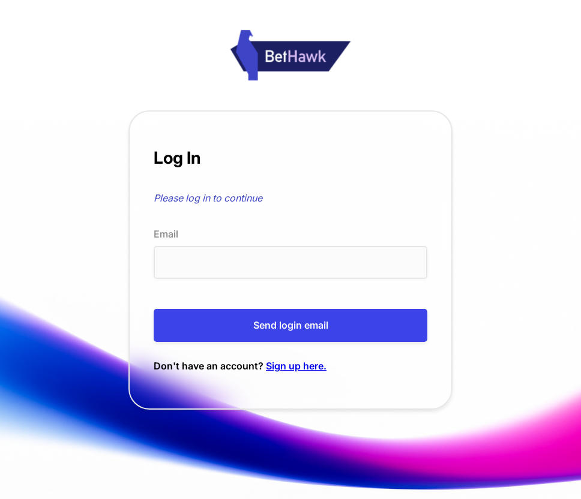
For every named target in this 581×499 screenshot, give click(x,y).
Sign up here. (296, 366)
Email (166, 234)
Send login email (290, 325)
